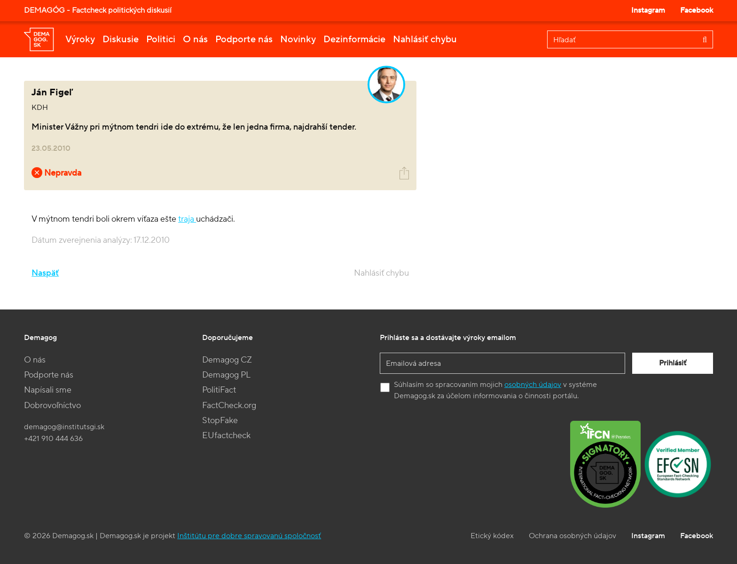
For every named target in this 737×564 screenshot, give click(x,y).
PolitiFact (219, 390)
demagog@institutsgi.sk (64, 427)
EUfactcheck (226, 435)
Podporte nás (244, 39)
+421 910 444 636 (53, 438)
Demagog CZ (227, 360)
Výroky (80, 39)
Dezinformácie (354, 39)
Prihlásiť (672, 363)
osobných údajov (532, 384)
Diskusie (120, 39)
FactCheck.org (229, 405)
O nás (195, 39)
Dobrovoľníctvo (52, 405)
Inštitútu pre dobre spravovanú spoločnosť (249, 536)
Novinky (298, 39)
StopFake (220, 420)
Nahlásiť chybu (425, 39)
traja (187, 219)
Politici (160, 39)
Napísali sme (47, 390)
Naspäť (45, 273)
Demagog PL (226, 375)
